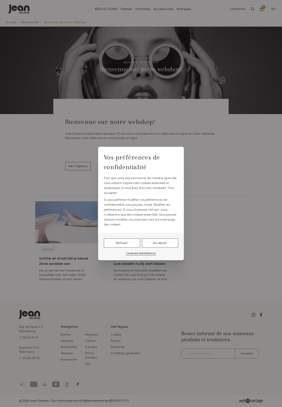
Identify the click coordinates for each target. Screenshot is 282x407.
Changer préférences (141, 253)
